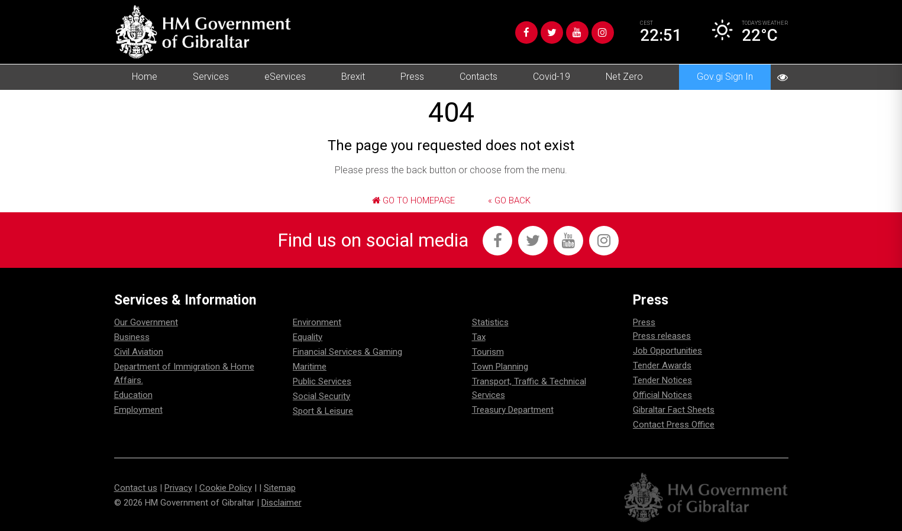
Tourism (488, 352)
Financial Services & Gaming (347, 352)
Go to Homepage (413, 200)
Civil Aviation (138, 352)
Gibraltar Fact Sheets (674, 409)
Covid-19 (551, 76)
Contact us (135, 488)
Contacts (478, 76)
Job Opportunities (667, 350)
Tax (479, 337)
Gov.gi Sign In (725, 76)
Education (133, 395)
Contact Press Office (674, 424)
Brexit (353, 76)
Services (211, 76)
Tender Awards (662, 365)
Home (144, 76)
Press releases (662, 336)
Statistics (490, 322)
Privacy (178, 488)
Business (132, 337)
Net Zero (624, 76)
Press (412, 76)
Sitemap (280, 488)
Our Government (146, 322)
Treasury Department (513, 409)
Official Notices (662, 395)
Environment (317, 322)
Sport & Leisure (323, 411)
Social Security (321, 396)
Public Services (322, 381)
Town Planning (500, 366)
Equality (307, 337)
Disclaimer (281, 502)
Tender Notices (662, 380)
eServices (285, 76)
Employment (138, 409)
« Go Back (509, 200)
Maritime (309, 366)
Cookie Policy (225, 488)
